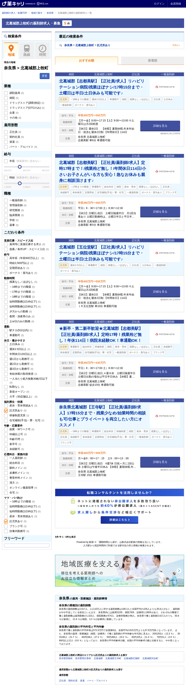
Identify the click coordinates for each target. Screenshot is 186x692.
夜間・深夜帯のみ (22, 316)
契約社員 (16, 136)
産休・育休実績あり (23, 405)
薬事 (14, 224)
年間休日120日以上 (22, 354)
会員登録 (175, 3)
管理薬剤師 (18, 205)
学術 (14, 220)
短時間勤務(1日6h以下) (25, 306)
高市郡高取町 (66, 658)
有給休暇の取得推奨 (23, 373)
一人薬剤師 (18, 457)
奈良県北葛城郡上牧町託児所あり (85, 45)
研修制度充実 (19, 415)
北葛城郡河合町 (150, 658)
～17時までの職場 (22, 291)
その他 (15, 117)
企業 (14, 112)
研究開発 (16, 210)
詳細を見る (160, 125)
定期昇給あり (19, 267)
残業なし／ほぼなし (23, 281)
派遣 (14, 141)
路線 (27, 51)
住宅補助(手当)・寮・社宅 (26, 420)
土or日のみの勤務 (21, 321)
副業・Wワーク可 (21, 429)
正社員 (15, 131)
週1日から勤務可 (21, 358)
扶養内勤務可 (19, 531)
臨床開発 (16, 215)
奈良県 (50, 13)
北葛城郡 (98, 658)
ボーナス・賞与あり (23, 272)
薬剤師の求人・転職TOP (14, 13)
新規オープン (19, 391)
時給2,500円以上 (21, 262)
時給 (24, 177)
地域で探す (37, 13)
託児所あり (18, 410)
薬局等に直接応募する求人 (27, 244)
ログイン (159, 3)
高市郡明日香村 (83, 658)
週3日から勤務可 (21, 368)
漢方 (14, 482)
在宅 (14, 492)
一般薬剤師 (18, 200)
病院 (14, 97)
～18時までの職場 (22, 296)
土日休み (16, 344)
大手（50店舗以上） (23, 396)
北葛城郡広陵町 (132, 658)
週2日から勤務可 (21, 363)
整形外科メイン (20, 477)
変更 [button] (44, 75)
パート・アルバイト (23, 146)
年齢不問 (16, 439)
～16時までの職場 (22, 286)
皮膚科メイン (19, 472)
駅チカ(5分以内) (20, 330)
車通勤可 (16, 335)
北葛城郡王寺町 (113, 658)
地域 (11, 51)
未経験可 (16, 449)
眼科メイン (18, 467)
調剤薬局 (16, 92)
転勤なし (16, 386)
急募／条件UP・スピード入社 (29, 249)
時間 (42, 51)
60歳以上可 (18, 434)
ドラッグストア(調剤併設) (26, 102)
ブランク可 (18, 526)
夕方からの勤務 (20, 311)
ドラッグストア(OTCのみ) (26, 107)
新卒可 (15, 444)
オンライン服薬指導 (23, 487)
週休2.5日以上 (19, 349)
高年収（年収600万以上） (26, 258)
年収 (24, 160)
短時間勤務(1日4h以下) (25, 301)
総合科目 (16, 462)
